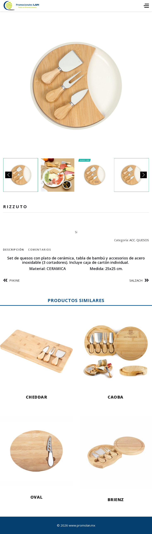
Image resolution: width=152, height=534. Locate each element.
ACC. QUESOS (139, 240)
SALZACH (136, 280)
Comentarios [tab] (39, 249)
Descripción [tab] (13, 249)
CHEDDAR (36, 397)
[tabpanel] (76, 263)
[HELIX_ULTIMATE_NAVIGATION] (146, 5)
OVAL (36, 497)
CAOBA (115, 397)
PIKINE (14, 280)
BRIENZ (115, 499)
